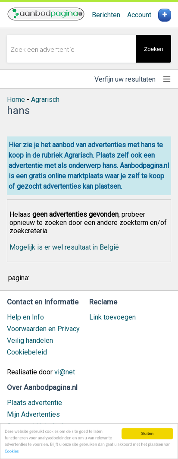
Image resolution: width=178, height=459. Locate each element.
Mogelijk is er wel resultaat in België (64, 247)
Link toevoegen (112, 317)
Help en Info (25, 317)
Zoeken (153, 49)
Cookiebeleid (27, 352)
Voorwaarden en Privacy (43, 329)
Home (16, 99)
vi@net (64, 372)
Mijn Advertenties (33, 414)
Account (139, 15)
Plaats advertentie (34, 403)
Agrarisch (45, 99)
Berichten (106, 15)
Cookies (12, 451)
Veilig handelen (30, 340)
